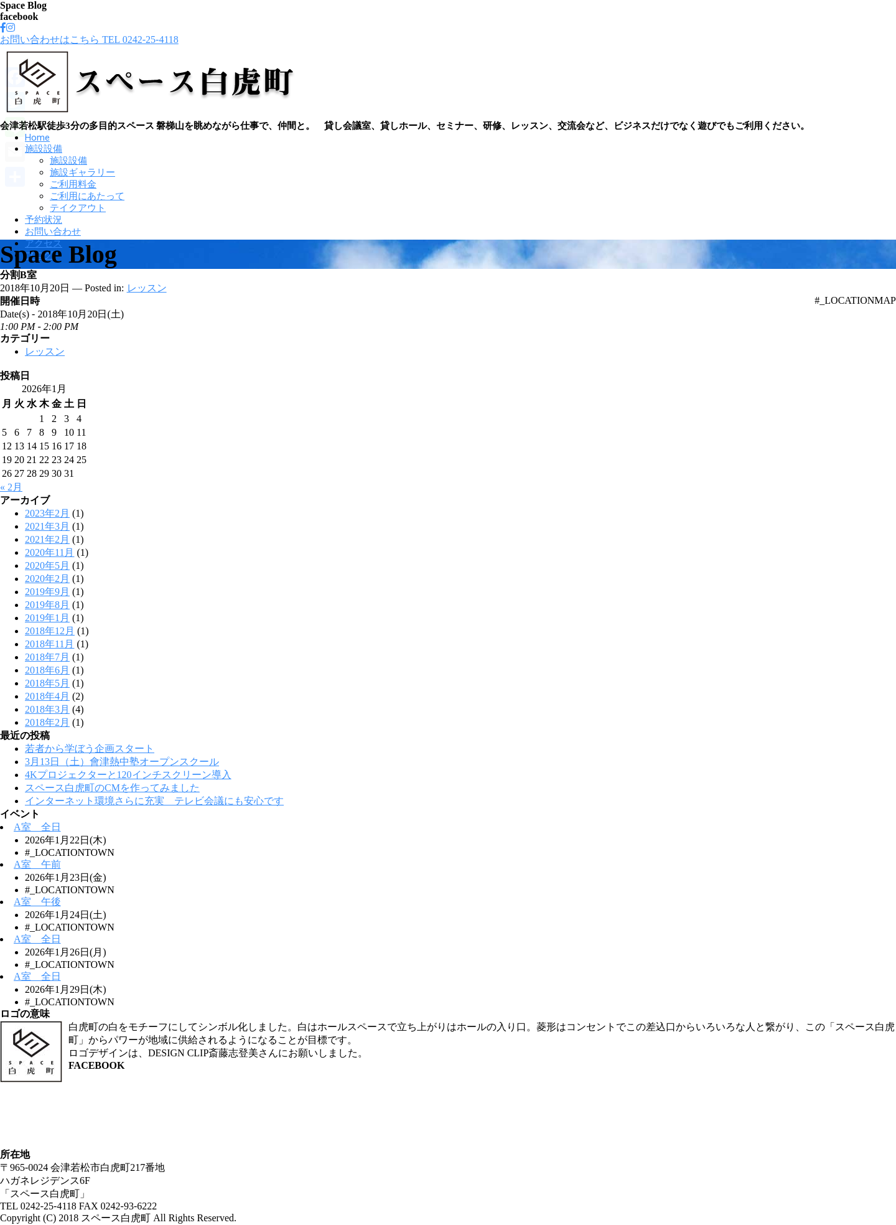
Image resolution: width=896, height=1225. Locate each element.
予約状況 (43, 219)
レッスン (147, 288)
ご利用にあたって (87, 196)
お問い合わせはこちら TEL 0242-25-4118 (89, 39)
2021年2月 (47, 539)
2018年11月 (49, 644)
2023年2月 (47, 513)
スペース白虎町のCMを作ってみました (112, 787)
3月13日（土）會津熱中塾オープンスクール (122, 761)
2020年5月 (47, 565)
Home (37, 137)
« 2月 (11, 487)
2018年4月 (47, 696)
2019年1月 (47, 617)
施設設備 (43, 148)
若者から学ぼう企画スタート (89, 748)
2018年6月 (47, 670)
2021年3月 (47, 526)
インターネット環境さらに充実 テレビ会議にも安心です (154, 801)
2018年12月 (50, 631)
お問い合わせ (53, 231)
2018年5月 (47, 683)
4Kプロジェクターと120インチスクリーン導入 (128, 774)
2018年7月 (47, 657)
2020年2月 (47, 578)
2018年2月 (47, 722)
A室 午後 (37, 901)
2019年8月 (47, 604)
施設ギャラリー (82, 172)
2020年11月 (49, 552)
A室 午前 (37, 864)
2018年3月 (47, 709)
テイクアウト (78, 208)
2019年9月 (47, 591)
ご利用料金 (73, 184)
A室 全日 (37, 827)
